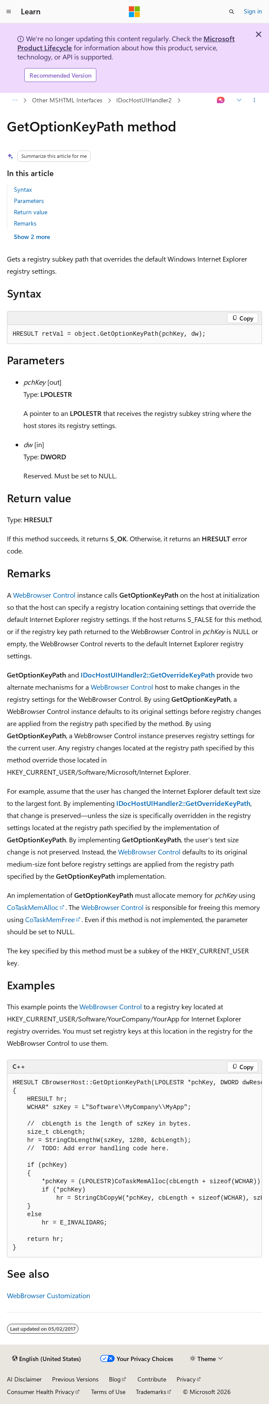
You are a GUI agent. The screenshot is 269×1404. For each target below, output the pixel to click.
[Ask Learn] (221, 101)
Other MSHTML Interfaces (67, 100)
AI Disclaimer (24, 1379)
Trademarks (151, 1392)
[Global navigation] (8, 12)
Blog (115, 1379)
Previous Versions (75, 1379)
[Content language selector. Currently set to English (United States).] (46, 1359)
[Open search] (231, 12)
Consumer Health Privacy (40, 1392)
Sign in (253, 11)
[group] (134, 1165)
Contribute (152, 1379)
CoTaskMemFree (50, 919)
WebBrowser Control (44, 594)
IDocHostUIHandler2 (144, 100)
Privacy (186, 1379)
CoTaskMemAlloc (33, 907)
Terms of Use (108, 1392)
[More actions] (254, 101)
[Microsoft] (134, 11)
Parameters (29, 200)
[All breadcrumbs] (14, 101)
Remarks (25, 223)
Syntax (23, 189)
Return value (30, 212)
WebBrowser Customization (48, 1295)
